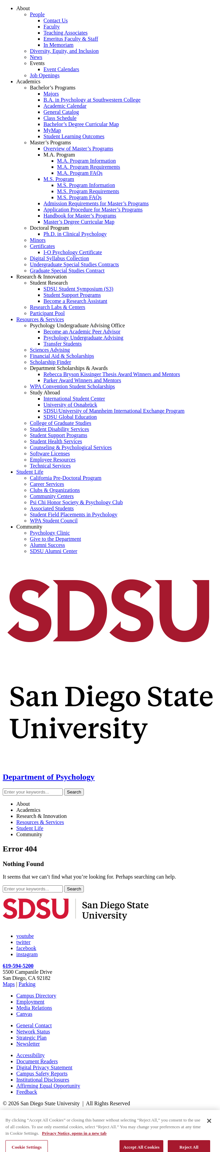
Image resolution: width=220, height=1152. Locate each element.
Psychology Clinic (50, 533)
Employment (30, 1002)
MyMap (52, 130)
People (37, 14)
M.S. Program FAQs (79, 197)
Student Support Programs (72, 295)
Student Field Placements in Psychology (73, 514)
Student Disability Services (59, 429)
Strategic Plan (31, 1038)
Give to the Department (55, 539)
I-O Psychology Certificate (72, 252)
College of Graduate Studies (60, 423)
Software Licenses (50, 453)
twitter (23, 942)
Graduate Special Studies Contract (67, 270)
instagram (27, 954)
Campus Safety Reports (42, 1073)
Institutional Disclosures (42, 1080)
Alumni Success (47, 545)
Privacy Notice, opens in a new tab (74, 1146)
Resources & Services (40, 319)
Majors (51, 94)
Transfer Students (62, 344)
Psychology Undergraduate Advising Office (77, 325)
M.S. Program (58, 179)
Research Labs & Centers (57, 307)
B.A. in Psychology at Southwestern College (92, 100)
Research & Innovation (41, 277)
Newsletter (28, 1044)
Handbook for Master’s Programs (79, 216)
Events (37, 63)
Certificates (42, 246)
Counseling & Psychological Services (71, 447)
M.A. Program (59, 155)
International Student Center (74, 399)
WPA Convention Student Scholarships (72, 386)
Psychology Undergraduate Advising (83, 338)
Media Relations (34, 1008)
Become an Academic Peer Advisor (82, 331)
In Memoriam (58, 45)
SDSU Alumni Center (53, 551)
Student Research (49, 283)
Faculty (51, 26)
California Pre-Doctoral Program (66, 478)
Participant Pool (47, 313)
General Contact (34, 1025)
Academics (28, 81)
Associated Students (52, 508)
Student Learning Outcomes (74, 136)
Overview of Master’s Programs (78, 148)
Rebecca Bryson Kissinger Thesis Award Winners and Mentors (111, 374)
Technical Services (50, 466)
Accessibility (30, 1055)
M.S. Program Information (86, 185)
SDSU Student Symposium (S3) (78, 289)
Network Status (33, 1031)
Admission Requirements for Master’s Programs (96, 203)
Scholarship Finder (50, 362)
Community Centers (52, 496)
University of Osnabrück (70, 405)
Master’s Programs (50, 142)
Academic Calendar (65, 106)
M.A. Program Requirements (88, 167)
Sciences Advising (50, 350)
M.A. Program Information (86, 161)
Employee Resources (53, 459)
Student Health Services (56, 441)
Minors (37, 240)
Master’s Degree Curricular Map (78, 222)
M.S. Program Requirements (88, 191)
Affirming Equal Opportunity (48, 1086)
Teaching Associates (65, 33)
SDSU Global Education (70, 417)
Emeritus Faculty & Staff (70, 39)
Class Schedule (59, 118)
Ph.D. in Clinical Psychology (75, 234)
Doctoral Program (49, 228)
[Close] (209, 1133)
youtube (25, 936)
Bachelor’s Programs (52, 87)
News (36, 57)
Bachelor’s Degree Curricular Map (81, 124)
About (23, 8)
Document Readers (37, 1061)
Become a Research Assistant (75, 301)
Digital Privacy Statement (44, 1067)
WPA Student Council (54, 520)
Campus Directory (36, 996)
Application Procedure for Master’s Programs (93, 209)
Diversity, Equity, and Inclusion (64, 51)
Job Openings (45, 75)
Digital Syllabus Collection (59, 258)
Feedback (26, 1092)
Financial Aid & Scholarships (62, 356)
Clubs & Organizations (55, 490)
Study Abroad (45, 392)
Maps (9, 984)
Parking (27, 984)
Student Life (29, 472)
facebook (26, 948)
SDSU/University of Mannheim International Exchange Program (113, 411)
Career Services (47, 484)
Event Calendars (61, 69)
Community (29, 527)
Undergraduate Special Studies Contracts (74, 264)
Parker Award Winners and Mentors (82, 380)
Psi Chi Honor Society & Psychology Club (76, 502)
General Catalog (61, 112)
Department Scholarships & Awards (69, 368)
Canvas (24, 1014)
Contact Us (55, 20)
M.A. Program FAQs (80, 173)
